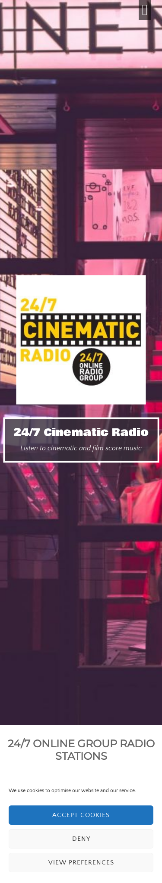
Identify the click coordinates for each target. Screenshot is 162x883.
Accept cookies (81, 815)
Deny (81, 838)
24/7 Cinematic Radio (81, 432)
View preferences (81, 862)
